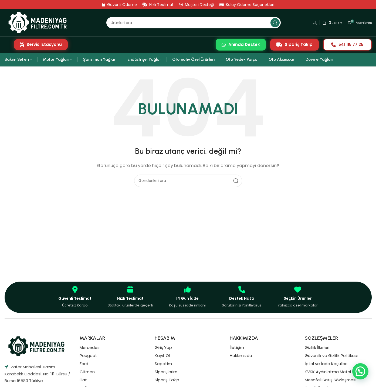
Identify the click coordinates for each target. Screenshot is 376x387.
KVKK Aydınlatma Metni (328, 372)
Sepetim (163, 363)
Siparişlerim (166, 372)
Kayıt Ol (162, 355)
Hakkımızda (241, 355)
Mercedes (90, 347)
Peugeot (88, 355)
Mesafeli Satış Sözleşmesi (330, 380)
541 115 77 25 (347, 44)
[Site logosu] (39, 22)
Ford (84, 363)
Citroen (87, 372)
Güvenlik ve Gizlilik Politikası (331, 355)
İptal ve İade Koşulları (326, 363)
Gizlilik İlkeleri (317, 347)
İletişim (237, 347)
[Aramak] (193, 22)
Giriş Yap (163, 347)
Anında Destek (241, 44)
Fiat (83, 380)
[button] (360, 371)
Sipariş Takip (294, 44)
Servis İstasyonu (41, 44)
